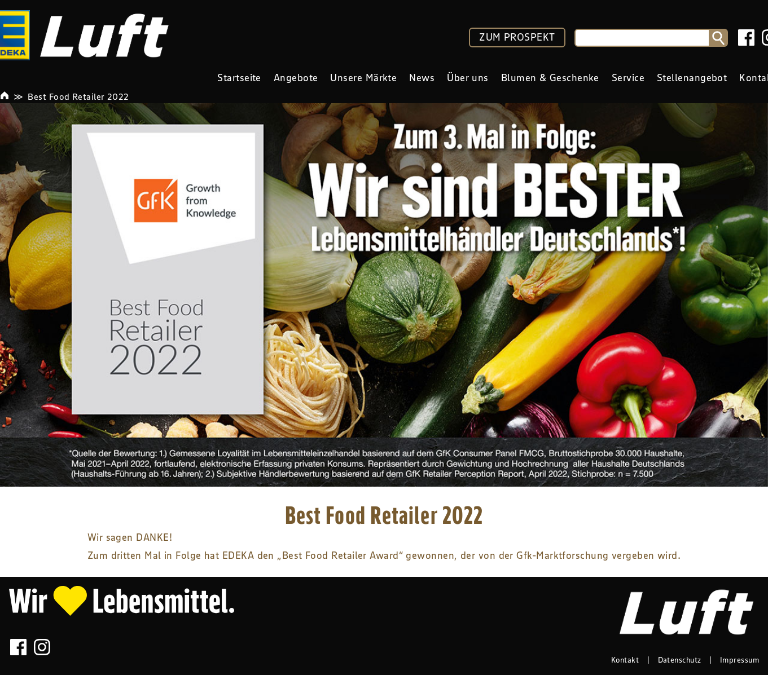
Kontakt (625, 660)
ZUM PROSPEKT (517, 37)
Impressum (739, 660)
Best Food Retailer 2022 (78, 96)
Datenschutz (679, 660)
